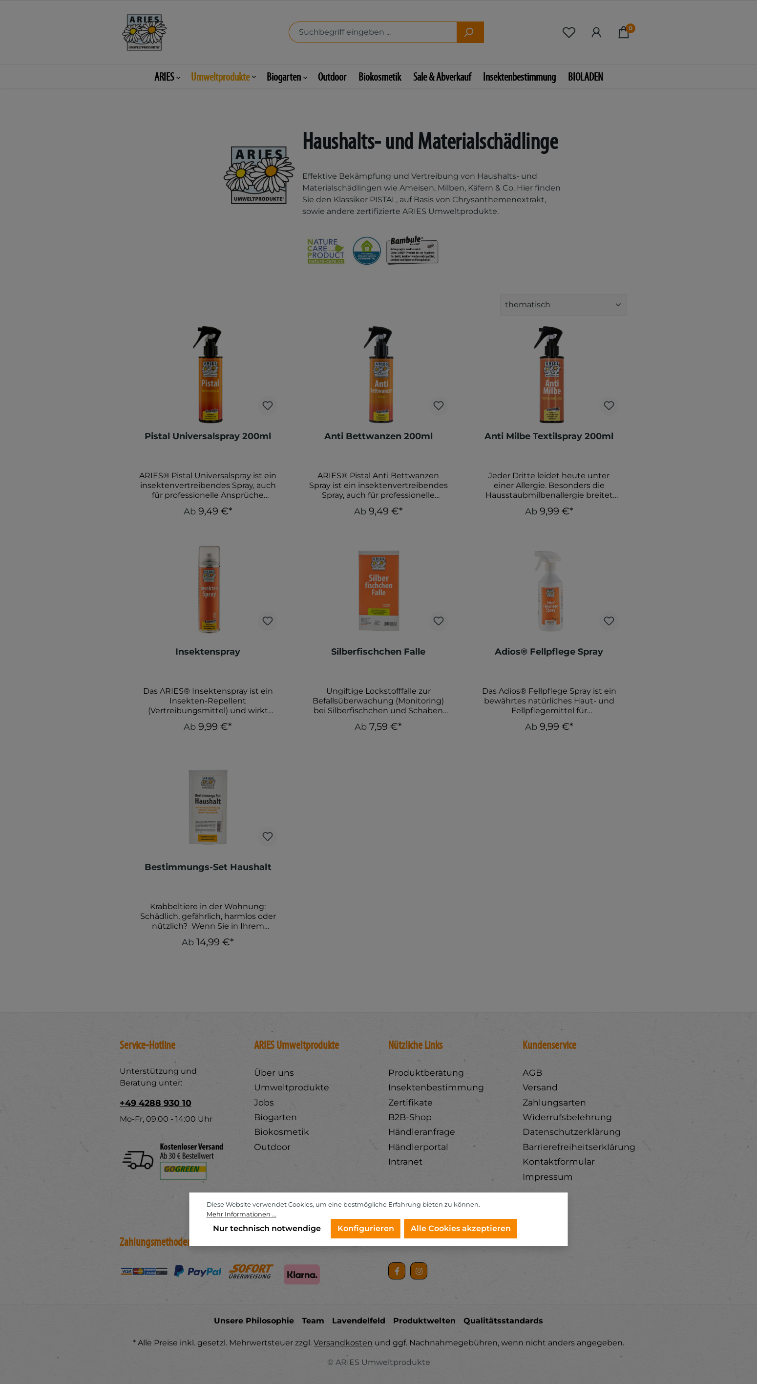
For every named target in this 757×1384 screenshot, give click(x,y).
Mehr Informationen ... (241, 1214)
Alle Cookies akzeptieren (461, 1228)
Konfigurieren (365, 1228)
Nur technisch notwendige (267, 1228)
